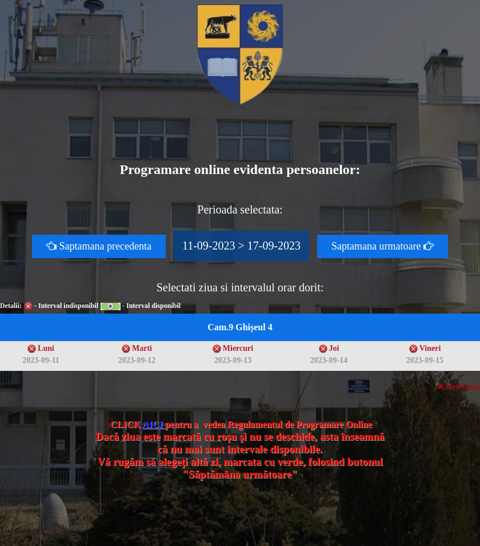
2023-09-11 (40, 360)
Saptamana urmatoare (382, 246)
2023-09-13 (232, 360)
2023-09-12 (136, 360)
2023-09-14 (328, 360)
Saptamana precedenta (98, 246)
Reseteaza (459, 386)
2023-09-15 (424, 360)
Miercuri (238, 348)
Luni (46, 348)
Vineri (430, 348)
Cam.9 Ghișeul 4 (239, 327)
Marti (142, 348)
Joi (334, 348)
